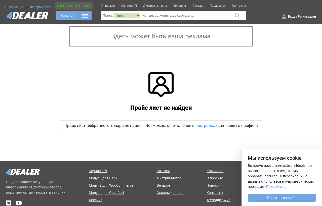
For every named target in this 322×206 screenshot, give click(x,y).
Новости (214, 185)
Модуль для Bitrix (103, 178)
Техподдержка (218, 200)
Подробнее (275, 187)
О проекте (108, 6)
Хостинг (95, 200)
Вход (291, 16)
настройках (206, 125)
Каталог (67, 16)
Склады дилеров (170, 193)
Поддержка (217, 6)
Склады (197, 6)
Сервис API (129, 6)
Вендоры (179, 6)
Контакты (239, 6)
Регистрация (307, 16)
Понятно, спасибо (282, 198)
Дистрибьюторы (155, 6)
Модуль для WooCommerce (111, 185)
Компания (215, 171)
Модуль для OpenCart (106, 193)
